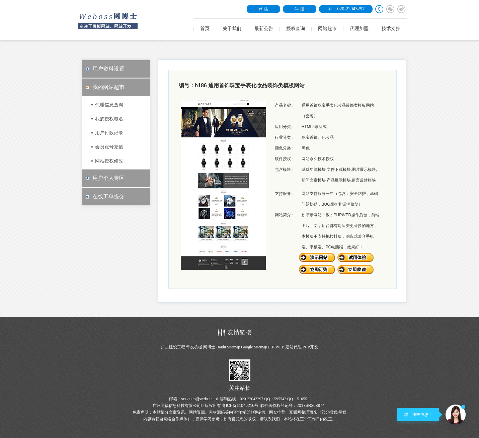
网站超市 (327, 28)
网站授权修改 (109, 160)
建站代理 (294, 347)
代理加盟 (359, 28)
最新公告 (263, 28)
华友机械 (194, 347)
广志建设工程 (173, 347)
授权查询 (295, 28)
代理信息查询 (109, 104)
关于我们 (232, 28)
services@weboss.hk (200, 399)
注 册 (299, 9)
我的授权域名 (109, 118)
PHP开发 (310, 347)
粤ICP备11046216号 (240, 405)
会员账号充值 (109, 146)
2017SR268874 (310, 405)
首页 (205, 28)
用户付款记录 (109, 132)
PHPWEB (276, 347)
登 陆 (263, 9)
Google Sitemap (254, 347)
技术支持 (391, 28)
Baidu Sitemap (228, 347)
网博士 (209, 347)
